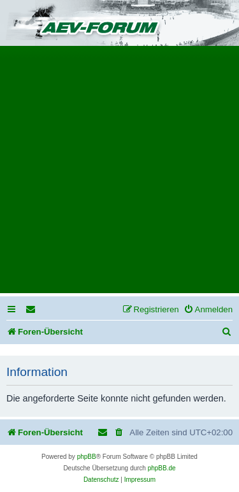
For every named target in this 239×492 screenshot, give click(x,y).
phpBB (86, 456)
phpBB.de (162, 468)
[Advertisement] (119, 173)
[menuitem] (31, 309)
